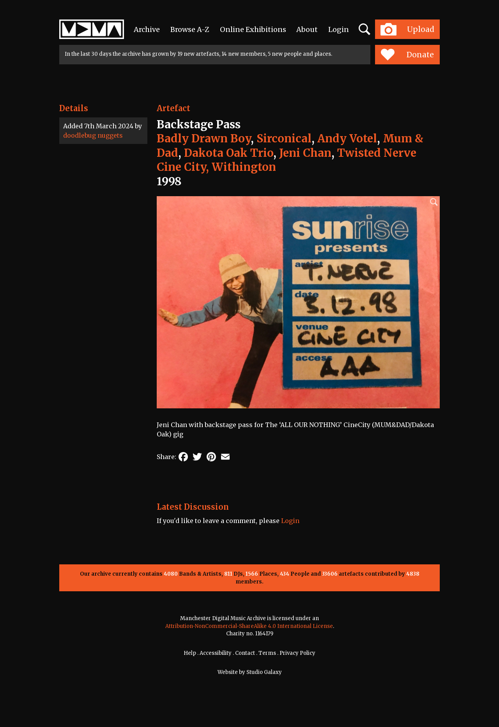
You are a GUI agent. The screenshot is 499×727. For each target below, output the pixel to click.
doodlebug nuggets (93, 135)
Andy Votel (347, 138)
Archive (147, 29)
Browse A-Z (189, 29)
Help (190, 653)
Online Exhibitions (253, 29)
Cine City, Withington (216, 167)
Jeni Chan (305, 153)
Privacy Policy (297, 653)
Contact (245, 653)
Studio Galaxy (264, 672)
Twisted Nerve (376, 153)
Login (338, 29)
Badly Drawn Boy (204, 138)
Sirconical (284, 138)
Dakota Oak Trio (228, 153)
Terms (267, 653)
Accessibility (216, 653)
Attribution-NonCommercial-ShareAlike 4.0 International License (249, 626)
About (307, 29)
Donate (407, 54)
